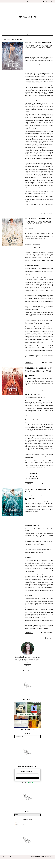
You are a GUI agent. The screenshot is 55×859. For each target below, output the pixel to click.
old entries (49, 638)
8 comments (50, 632)
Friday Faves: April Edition (27, 729)
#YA (34, 45)
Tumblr (26, 206)
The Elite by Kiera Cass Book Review (38, 368)
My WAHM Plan (37, 856)
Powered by (27, 782)
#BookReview (29, 45)
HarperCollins (42, 64)
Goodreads (31, 206)
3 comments (50, 213)
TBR (45, 493)
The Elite (33, 46)
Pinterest (38, 206)
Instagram (50, 204)
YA (25, 371)
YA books (27, 47)
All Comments (19, 824)
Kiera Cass (27, 46)
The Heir (37, 46)
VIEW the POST (28, 212)
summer (42, 493)
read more (27, 665)
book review (45, 45)
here (52, 60)
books (50, 45)
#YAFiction (38, 45)
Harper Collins (41, 241)
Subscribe (27, 778)
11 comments (49, 362)
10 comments (49, 483)
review (26, 222)
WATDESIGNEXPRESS (49, 856)
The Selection (47, 46)
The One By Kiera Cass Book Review (38, 219)
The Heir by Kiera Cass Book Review (38, 43)
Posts (17, 822)
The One (42, 46)
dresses (32, 493)
